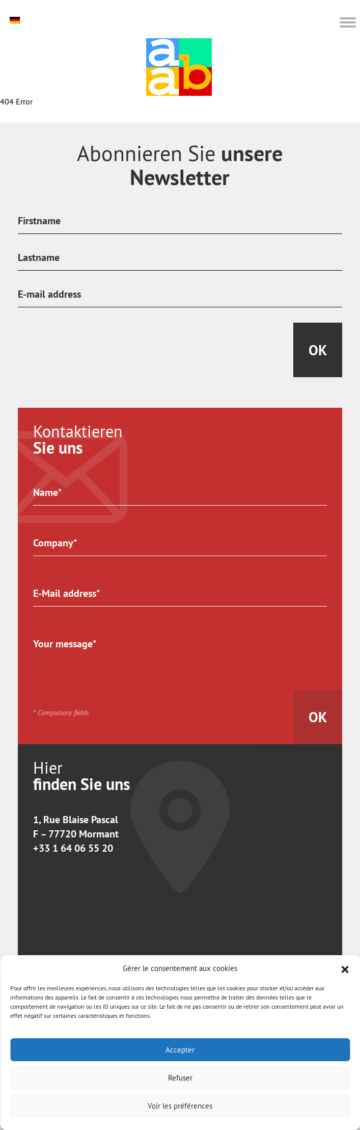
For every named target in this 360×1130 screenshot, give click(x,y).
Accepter (180, 1050)
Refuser (180, 1078)
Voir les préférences (180, 1106)
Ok (318, 350)
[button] (345, 968)
